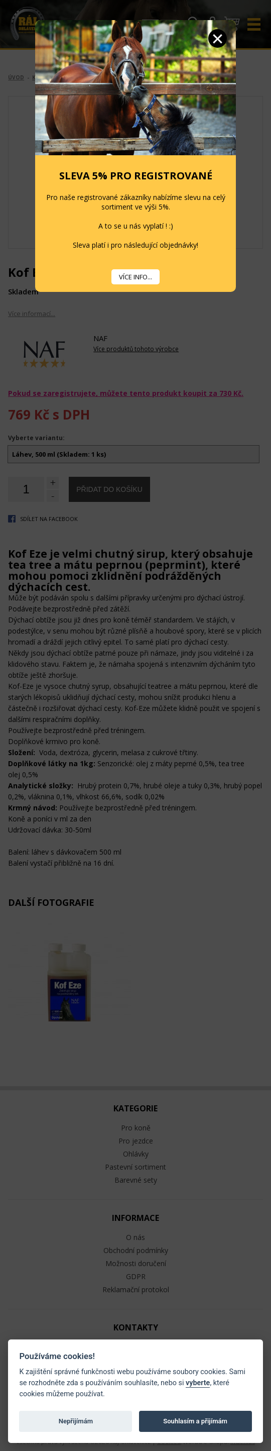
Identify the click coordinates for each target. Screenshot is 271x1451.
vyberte (198, 1383)
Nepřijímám (76, 1421)
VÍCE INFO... (135, 276)
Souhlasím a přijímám (195, 1421)
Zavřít (217, 38)
